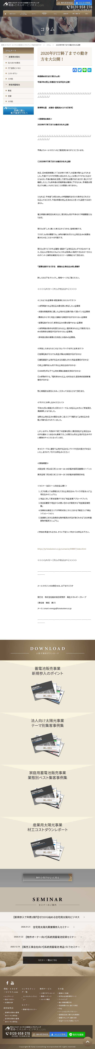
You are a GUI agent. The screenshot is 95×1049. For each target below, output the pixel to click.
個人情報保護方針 (65, 1002)
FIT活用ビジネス (14, 68)
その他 (10, 79)
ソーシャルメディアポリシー (68, 1011)
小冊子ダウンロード (48, 993)
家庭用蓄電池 (14, 84)
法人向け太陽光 (14, 62)
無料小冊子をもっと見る (47, 877)
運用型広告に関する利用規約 (69, 1015)
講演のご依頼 (63, 993)
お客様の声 (9, 1002)
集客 (9, 90)
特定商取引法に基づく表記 (68, 1005)
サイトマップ (63, 999)
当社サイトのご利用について (69, 1021)
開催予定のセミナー (30, 1009)
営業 (9, 96)
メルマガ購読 (45, 999)
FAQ (60, 1008)
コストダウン (12, 73)
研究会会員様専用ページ (68, 996)
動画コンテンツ (46, 996)
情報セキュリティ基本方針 (68, 1018)
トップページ (9, 996)
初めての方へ (9, 999)
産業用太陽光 (14, 56)
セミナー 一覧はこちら (47, 960)
